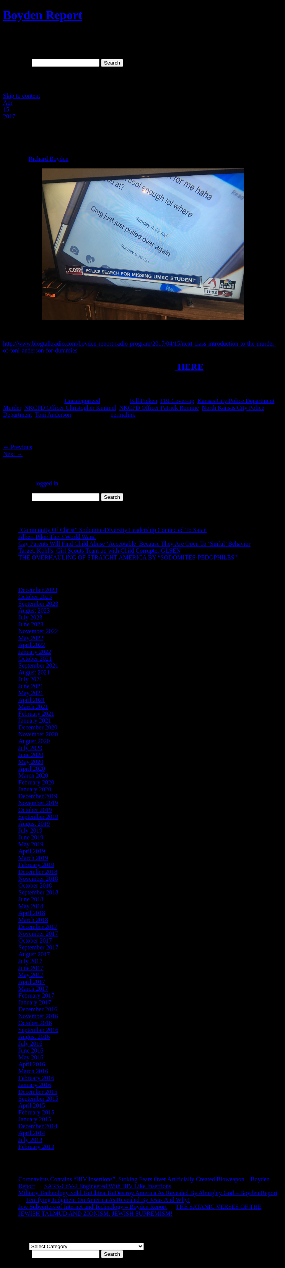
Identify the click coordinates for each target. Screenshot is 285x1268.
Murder (12, 407)
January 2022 (34, 652)
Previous (17, 447)
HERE (189, 367)
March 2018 (33, 920)
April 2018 (31, 913)
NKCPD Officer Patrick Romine (159, 407)
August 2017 (34, 954)
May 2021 (30, 693)
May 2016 (30, 1057)
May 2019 (30, 844)
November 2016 (38, 1016)
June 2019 (30, 837)
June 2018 (30, 899)
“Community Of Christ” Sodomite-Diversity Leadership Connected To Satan (112, 530)
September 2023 (38, 603)
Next (13, 454)
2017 (9, 116)
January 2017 (34, 1002)
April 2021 (31, 700)
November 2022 (38, 631)
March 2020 (33, 775)
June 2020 (30, 755)
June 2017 (30, 968)
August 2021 (34, 672)
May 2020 (30, 762)
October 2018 (35, 885)
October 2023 (35, 597)
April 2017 (31, 981)
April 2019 (31, 851)
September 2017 (38, 947)
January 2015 (34, 1119)
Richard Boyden (48, 158)
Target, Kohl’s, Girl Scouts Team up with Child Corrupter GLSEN (99, 550)
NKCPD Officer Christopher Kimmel (70, 407)
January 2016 (34, 1085)
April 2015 (31, 1105)
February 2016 (36, 1078)
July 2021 (30, 679)
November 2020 (38, 734)
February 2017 (36, 995)
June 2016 (30, 1050)
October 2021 (35, 658)
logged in (46, 483)
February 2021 (36, 713)
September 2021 (38, 665)
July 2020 (30, 748)
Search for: (16, 62)
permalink (123, 414)
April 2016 (31, 1064)
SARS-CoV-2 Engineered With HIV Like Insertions (107, 1186)
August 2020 (34, 741)
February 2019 (36, 865)
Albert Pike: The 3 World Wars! (57, 537)
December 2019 (37, 796)
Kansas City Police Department (235, 401)
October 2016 (35, 1023)
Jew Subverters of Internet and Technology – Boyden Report (92, 1206)
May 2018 (30, 906)
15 (6, 109)
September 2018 (38, 892)
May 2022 (30, 638)
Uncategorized (82, 401)
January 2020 (34, 789)
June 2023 (30, 624)
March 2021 (33, 707)
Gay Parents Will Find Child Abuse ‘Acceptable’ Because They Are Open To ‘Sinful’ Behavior (134, 543)
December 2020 (37, 727)
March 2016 (33, 1071)
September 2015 (38, 1098)
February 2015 (36, 1112)
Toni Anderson (53, 414)
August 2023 (34, 610)
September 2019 (38, 817)
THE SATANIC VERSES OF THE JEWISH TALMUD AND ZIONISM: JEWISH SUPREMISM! (139, 1210)
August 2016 (34, 1036)
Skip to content (21, 95)
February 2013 (36, 1146)
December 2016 (37, 1009)
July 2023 (30, 617)
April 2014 (31, 1133)
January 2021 (34, 720)
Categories (16, 1246)
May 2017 (30, 975)
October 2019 (35, 810)
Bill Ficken (143, 401)
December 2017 (37, 927)
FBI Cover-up (177, 401)
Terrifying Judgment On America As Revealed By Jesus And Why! (108, 1200)
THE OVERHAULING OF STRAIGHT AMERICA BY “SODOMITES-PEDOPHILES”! (128, 557)
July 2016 (30, 1043)
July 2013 (30, 1140)
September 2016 (38, 1030)
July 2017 (30, 961)
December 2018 (37, 872)
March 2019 (33, 858)
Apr (8, 102)
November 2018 (38, 878)
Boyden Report (42, 15)
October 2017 (35, 940)
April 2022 (31, 645)
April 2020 (31, 768)
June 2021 (30, 686)
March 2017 (33, 988)
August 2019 (34, 823)
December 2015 (37, 1091)
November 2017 (38, 933)
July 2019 (30, 830)
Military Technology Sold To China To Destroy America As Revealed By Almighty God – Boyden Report (147, 1193)
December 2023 (37, 590)
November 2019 (38, 803)
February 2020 (36, 782)
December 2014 (37, 1126)
